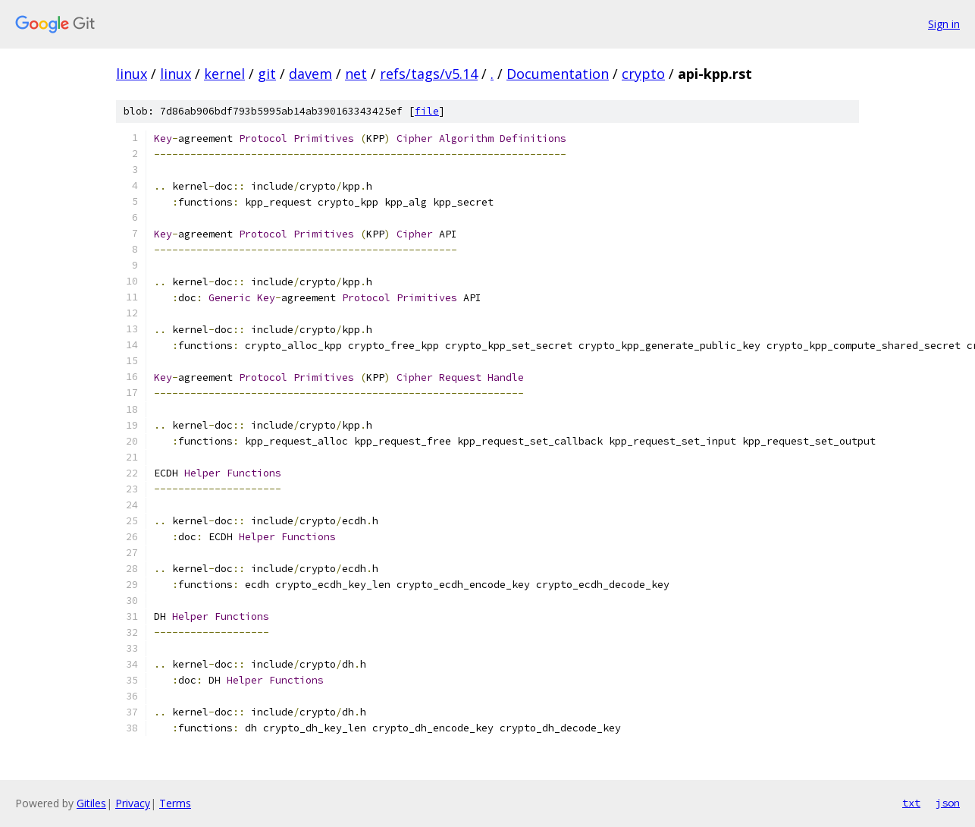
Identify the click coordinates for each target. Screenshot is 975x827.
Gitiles (91, 803)
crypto (643, 73)
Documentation (557, 73)
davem (310, 73)
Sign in (944, 24)
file (427, 111)
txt (911, 803)
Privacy (132, 803)
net (356, 73)
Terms (175, 803)
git (267, 73)
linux (131, 73)
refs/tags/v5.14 (429, 73)
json (948, 803)
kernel (224, 73)
